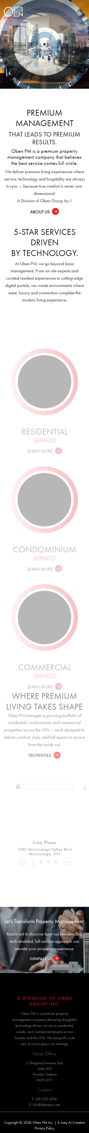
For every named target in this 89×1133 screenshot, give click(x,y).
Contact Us (41, 959)
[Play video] (44, 44)
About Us (40, 212)
